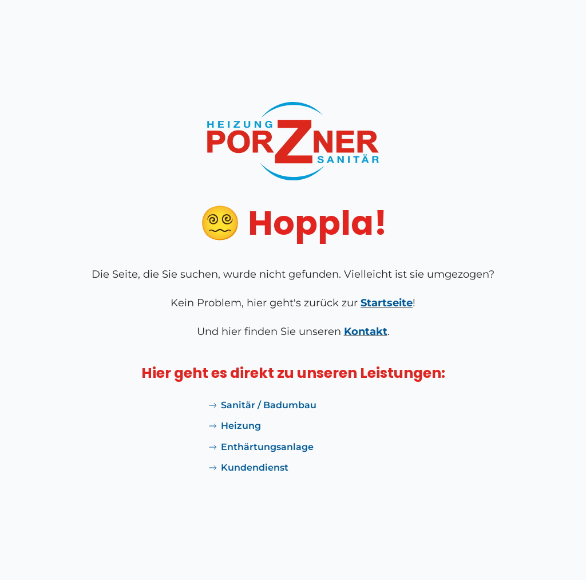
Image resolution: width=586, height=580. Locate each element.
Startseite (387, 303)
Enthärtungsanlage (260, 447)
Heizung (234, 426)
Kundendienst (247, 468)
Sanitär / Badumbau (261, 405)
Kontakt (365, 331)
